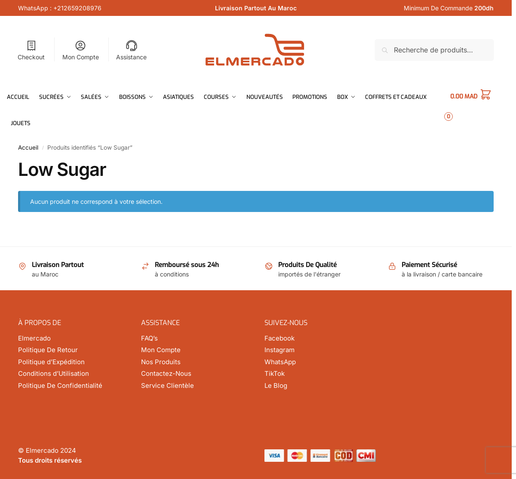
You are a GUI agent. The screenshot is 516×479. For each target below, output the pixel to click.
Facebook (279, 338)
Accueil (28, 147)
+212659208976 (77, 8)
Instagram (279, 350)
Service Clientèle (167, 385)
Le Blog (275, 385)
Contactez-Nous (166, 373)
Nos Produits (161, 362)
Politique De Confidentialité (60, 385)
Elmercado (34, 338)
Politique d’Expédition (51, 362)
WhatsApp (280, 362)
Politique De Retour (48, 350)
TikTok (274, 373)
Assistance (131, 50)
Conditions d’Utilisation (53, 373)
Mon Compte (80, 50)
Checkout (31, 50)
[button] (477, 109)
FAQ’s (149, 338)
